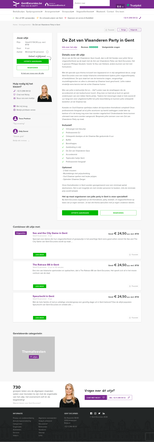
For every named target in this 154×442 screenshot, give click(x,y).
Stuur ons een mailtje (23, 99)
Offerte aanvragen (33, 62)
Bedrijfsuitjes (18, 11)
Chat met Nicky (21, 96)
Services (16, 432)
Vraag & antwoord (45, 421)
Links (40, 435)
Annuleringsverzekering (22, 421)
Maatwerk (106, 11)
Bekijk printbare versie (24, 111)
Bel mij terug (20, 107)
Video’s (16, 435)
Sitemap (42, 432)
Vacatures (42, 430)
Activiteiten (17, 430)
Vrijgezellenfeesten (89, 11)
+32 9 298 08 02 (130, 18)
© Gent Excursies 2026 (99, 417)
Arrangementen (53, 11)
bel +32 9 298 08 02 (119, 397)
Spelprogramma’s (34, 11)
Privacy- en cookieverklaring (23, 418)
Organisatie (17, 427)
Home (15, 25)
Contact (116, 11)
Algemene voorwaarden (47, 418)
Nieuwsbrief (43, 424)
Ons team (126, 11)
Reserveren (32, 69)
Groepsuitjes (70, 11)
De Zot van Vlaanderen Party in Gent (46, 25)
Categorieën (17, 424)
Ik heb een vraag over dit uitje (32, 74)
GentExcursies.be (34, 4)
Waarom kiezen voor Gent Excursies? (27, 403)
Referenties (43, 427)
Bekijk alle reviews (21, 142)
